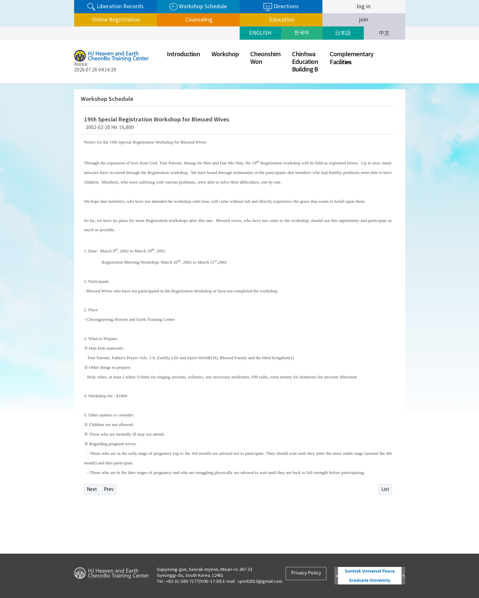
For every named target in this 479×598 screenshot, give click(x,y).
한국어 (301, 33)
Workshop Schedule (198, 7)
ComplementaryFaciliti (351, 58)
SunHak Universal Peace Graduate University (370, 575)
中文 (384, 33)
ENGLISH (260, 33)
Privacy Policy (306, 573)
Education (281, 20)
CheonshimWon (265, 58)
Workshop (225, 54)
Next (92, 489)
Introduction (183, 54)
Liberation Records (115, 7)
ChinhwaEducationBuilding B (305, 62)
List (385, 489)
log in (363, 7)
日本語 (343, 33)
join (363, 20)
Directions (281, 7)
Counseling (198, 20)
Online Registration (115, 20)
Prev (109, 489)
